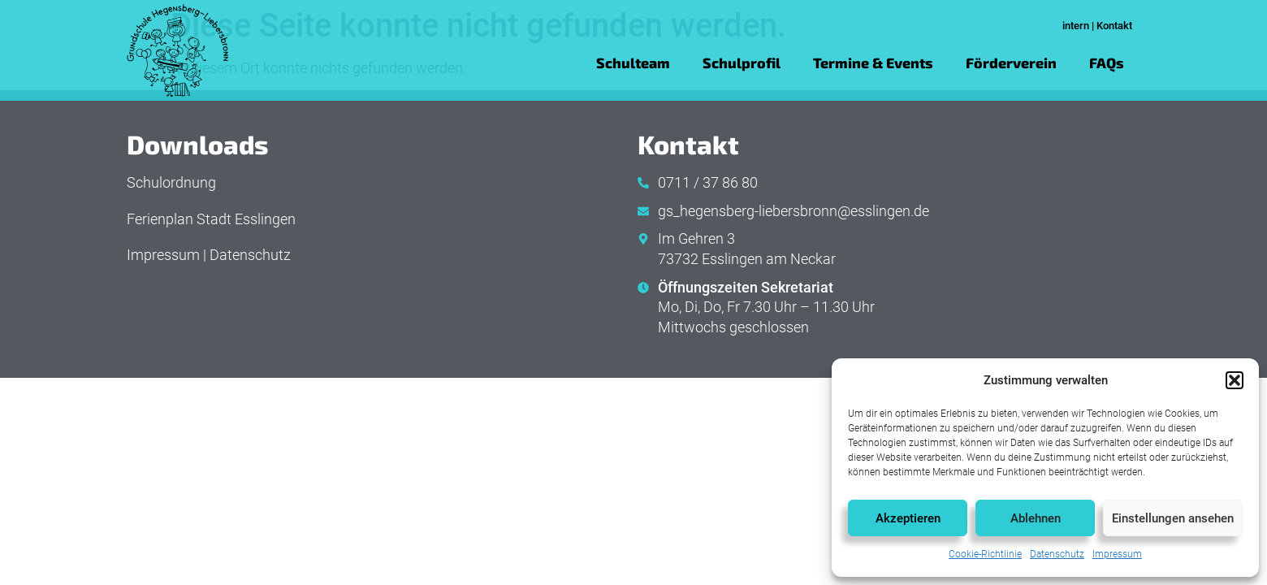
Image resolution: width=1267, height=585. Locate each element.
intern (1075, 26)
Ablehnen (1035, 518)
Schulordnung (171, 183)
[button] (1234, 380)
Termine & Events (873, 63)
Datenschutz (1057, 554)
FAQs (1106, 63)
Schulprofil (742, 63)
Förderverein (1011, 63)
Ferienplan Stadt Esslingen (211, 219)
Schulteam (633, 63)
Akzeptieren (908, 518)
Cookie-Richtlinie (985, 554)
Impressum (1117, 554)
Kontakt (1114, 26)
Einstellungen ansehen (1173, 518)
